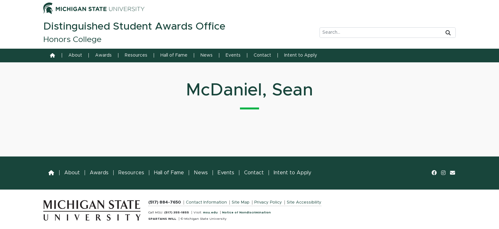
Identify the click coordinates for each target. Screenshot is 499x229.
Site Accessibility (304, 202)
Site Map (241, 202)
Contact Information (206, 202)
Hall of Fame (173, 55)
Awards (103, 55)
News (206, 55)
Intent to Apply (300, 55)
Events (233, 55)
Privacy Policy (268, 202)
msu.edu (210, 212)
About (75, 55)
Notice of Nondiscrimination (246, 212)
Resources (136, 55)
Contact (262, 55)
